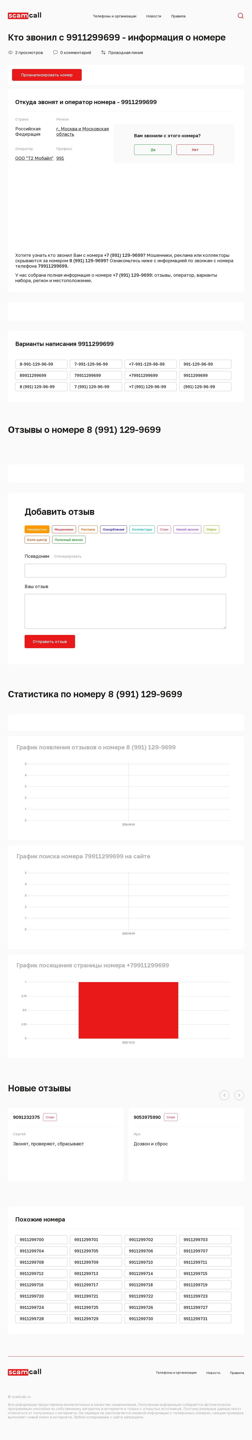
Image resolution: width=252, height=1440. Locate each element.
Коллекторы (142, 529)
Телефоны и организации (114, 16)
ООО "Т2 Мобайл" (34, 158)
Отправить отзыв (50, 641)
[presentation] (118, 644)
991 (60, 158)
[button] (224, 1095)
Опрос (211, 529)
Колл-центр (37, 540)
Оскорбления (113, 529)
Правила (178, 16)
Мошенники (64, 529)
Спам (164, 529)
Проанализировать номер (47, 74)
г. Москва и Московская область (82, 131)
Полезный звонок (69, 540)
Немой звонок (187, 529)
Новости (153, 16)
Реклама (88, 529)
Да (153, 150)
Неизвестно (37, 529)
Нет (195, 150)
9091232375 (26, 1117)
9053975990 (147, 1117)
